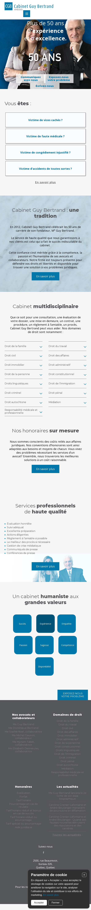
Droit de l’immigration (67, 757)
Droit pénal (67, 764)
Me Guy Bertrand (23, 727)
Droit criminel (67, 760)
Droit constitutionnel (67, 749)
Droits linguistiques (67, 753)
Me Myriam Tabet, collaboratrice (23, 746)
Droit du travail (67, 727)
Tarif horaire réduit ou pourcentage (23, 822)
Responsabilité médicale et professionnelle (67, 777)
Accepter (39, 902)
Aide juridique (23, 830)
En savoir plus (45, 185)
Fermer (55, 902)
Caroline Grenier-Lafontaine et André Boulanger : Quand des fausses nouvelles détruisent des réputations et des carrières (67, 825)
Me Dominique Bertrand (23, 731)
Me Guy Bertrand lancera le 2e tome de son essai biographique (67, 799)
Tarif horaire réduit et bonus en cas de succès (23, 815)
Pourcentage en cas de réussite (23, 808)
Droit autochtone (67, 768)
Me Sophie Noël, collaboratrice (23, 734)
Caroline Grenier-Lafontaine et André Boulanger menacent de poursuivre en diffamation (67, 810)
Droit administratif (67, 742)
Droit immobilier (67, 738)
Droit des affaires (67, 735)
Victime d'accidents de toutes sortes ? (45, 171)
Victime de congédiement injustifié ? (45, 155)
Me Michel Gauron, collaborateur (23, 740)
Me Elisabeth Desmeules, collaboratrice (23, 753)
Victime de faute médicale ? (45, 139)
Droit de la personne (67, 746)
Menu (82, 6)
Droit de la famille (67, 724)
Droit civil (67, 731)
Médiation (67, 771)
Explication (23, 796)
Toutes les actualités (67, 838)
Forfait (24, 799)
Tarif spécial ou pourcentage (23, 826)
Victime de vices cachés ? (45, 123)
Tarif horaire (23, 803)
